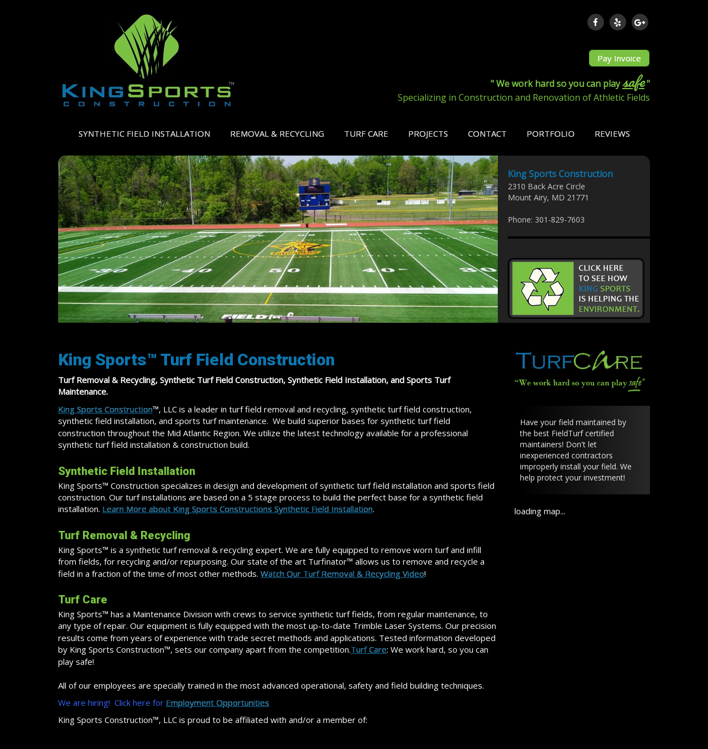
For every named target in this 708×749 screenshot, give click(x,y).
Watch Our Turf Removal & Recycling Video (342, 573)
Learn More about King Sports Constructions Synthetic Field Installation (237, 508)
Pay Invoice (619, 58)
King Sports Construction (105, 409)
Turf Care (369, 649)
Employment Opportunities (217, 702)
